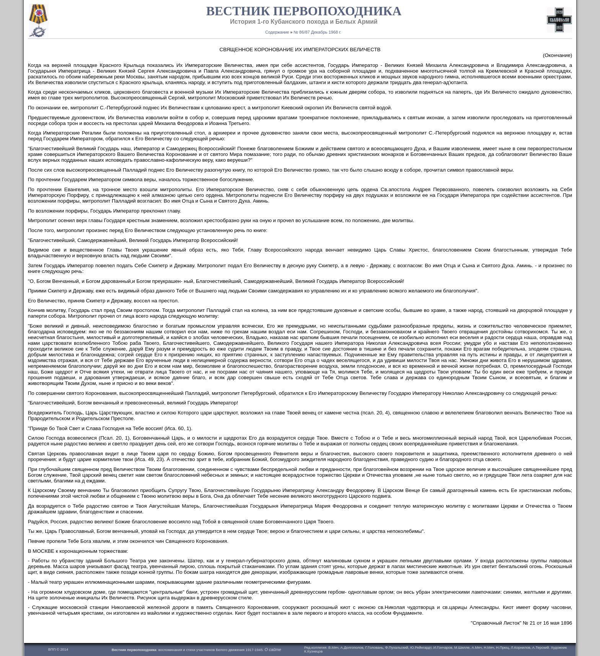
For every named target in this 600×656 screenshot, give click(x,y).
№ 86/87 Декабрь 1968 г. (317, 32)
